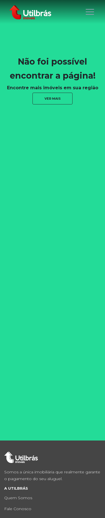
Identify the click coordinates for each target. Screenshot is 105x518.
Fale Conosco (17, 508)
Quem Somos (18, 497)
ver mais (53, 99)
